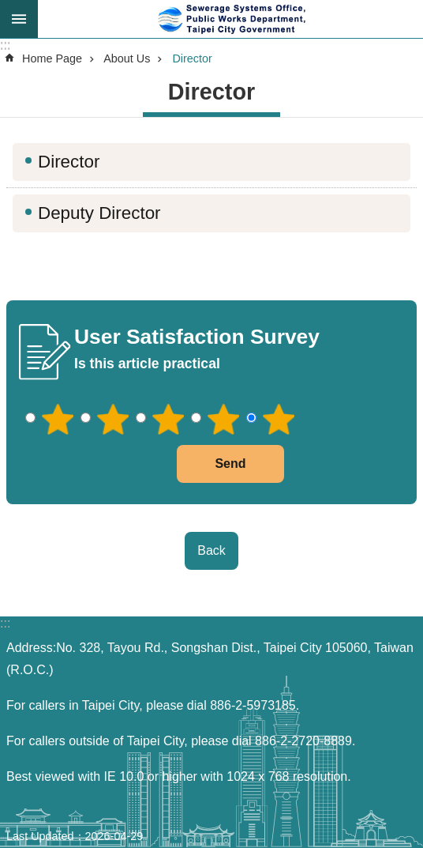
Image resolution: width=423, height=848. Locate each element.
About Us (126, 58)
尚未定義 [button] (19, 19)
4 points (223, 420)
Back (211, 550)
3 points (168, 420)
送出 (158, 464)
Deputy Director (99, 213)
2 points (113, 420)
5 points (279, 420)
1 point (58, 420)
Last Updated (40, 836)
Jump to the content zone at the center (8, 8)
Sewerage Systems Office (230, 19)
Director (192, 58)
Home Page (52, 58)
